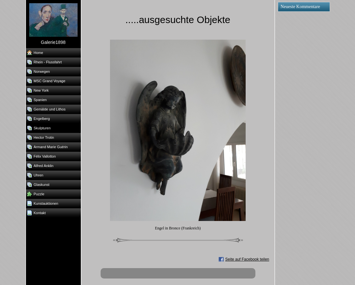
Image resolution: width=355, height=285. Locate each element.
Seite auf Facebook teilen (247, 259)
